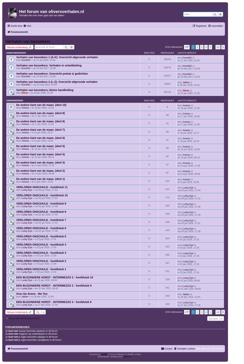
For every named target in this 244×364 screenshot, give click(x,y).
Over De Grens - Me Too (31, 293)
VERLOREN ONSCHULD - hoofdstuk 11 (42, 187)
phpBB (104, 354)
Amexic (25, 107)
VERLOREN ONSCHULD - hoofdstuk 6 (41, 228)
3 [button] (201, 47)
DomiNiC (26, 60)
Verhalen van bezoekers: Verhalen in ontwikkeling (49, 65)
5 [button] (210, 47)
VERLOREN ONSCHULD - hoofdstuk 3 (41, 252)
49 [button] (218, 47)
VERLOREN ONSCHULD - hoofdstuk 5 (41, 236)
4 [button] (206, 47)
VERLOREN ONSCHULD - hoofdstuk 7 (41, 219)
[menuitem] (27, 26)
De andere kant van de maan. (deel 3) (40, 162)
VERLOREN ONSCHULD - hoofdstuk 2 (41, 261)
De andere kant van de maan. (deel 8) (40, 121)
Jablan (186, 82)
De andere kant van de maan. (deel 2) (40, 170)
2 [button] (197, 47)
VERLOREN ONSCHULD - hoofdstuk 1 (41, 269)
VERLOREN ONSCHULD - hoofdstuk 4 (41, 244)
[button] (187, 47)
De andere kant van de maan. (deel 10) (41, 104)
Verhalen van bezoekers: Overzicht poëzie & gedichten (52, 73)
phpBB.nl (128, 356)
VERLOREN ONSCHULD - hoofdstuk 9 (41, 203)
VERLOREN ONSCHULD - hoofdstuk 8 (41, 211)
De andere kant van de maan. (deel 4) (40, 154)
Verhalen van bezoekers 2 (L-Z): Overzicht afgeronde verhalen (56, 81)
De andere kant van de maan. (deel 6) (40, 137)
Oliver (25, 93)
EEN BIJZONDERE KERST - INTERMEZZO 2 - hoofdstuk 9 (54, 285)
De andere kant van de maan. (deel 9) (40, 113)
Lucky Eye (27, 190)
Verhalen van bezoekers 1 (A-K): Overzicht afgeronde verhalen (57, 57)
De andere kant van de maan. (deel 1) (40, 178)
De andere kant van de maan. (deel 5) (40, 146)
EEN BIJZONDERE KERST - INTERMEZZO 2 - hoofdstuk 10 (54, 277)
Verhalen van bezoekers (27, 41)
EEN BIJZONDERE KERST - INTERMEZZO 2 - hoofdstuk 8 (54, 302)
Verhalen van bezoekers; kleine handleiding (44, 90)
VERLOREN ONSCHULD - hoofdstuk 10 (42, 195)
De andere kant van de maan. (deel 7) (40, 129)
